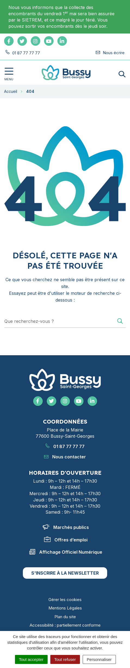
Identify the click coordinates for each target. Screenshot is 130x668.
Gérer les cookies (65, 599)
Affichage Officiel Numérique (65, 552)
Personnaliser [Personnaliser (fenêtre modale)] (99, 659)
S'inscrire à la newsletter (65, 573)
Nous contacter (65, 456)
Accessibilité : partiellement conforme (65, 625)
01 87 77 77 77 (65, 446)
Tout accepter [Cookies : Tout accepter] (31, 659)
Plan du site (65, 616)
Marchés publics (66, 527)
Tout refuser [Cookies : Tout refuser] (65, 659)
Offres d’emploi (66, 540)
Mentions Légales (65, 608)
